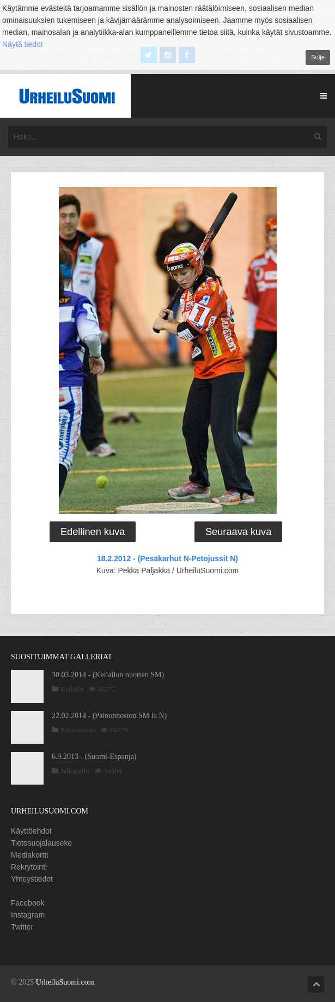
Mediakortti (29, 855)
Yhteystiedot (32, 879)
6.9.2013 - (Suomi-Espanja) (94, 756)
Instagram (28, 914)
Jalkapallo (74, 771)
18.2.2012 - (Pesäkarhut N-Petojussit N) (167, 558)
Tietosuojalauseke (41, 843)
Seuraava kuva (238, 531)
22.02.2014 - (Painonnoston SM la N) (109, 716)
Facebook (27, 902)
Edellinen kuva (92, 531)
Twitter (22, 926)
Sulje (318, 57)
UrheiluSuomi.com (65, 982)
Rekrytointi (29, 867)
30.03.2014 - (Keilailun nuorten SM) (108, 675)
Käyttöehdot (31, 831)
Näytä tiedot (22, 44)
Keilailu (71, 689)
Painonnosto (77, 730)
